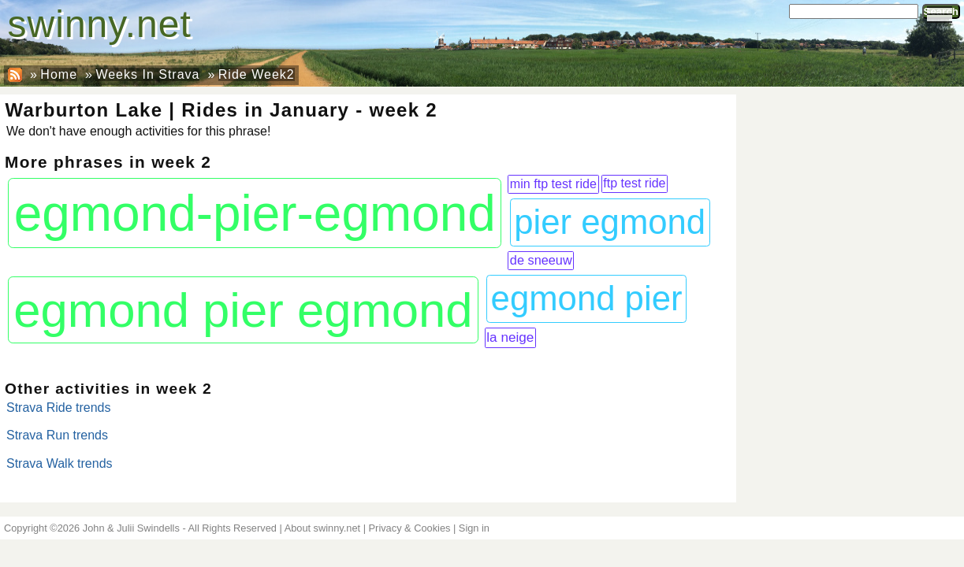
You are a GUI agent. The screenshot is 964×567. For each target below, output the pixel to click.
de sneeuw (541, 260)
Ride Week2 (256, 74)
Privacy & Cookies (410, 528)
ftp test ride (634, 183)
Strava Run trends (57, 435)
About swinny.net (323, 528)
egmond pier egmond (242, 310)
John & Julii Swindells (131, 528)
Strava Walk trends (59, 463)
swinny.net (100, 24)
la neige (510, 337)
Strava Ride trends (58, 407)
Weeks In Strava (147, 74)
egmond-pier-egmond (255, 213)
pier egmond (609, 221)
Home (58, 74)
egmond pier (587, 298)
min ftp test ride (553, 183)
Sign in (474, 528)
